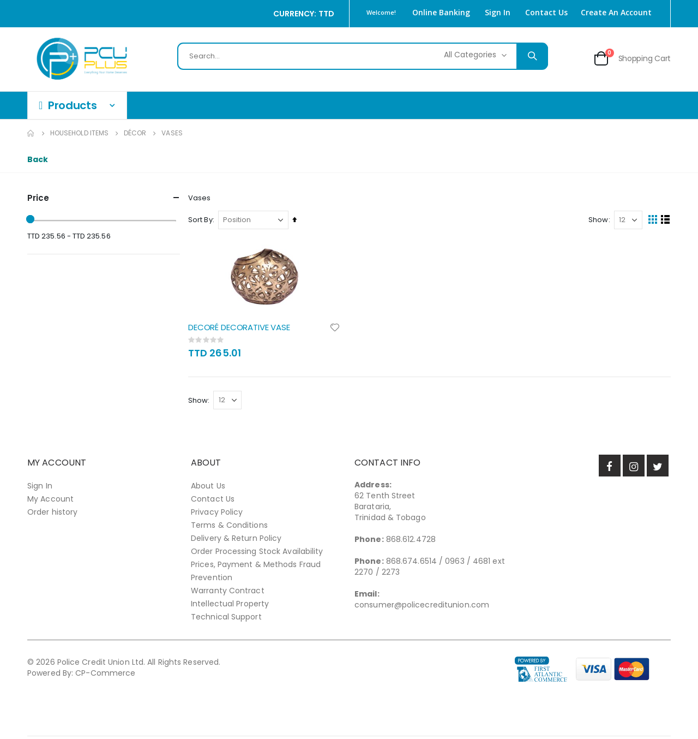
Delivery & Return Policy (236, 540)
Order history (52, 514)
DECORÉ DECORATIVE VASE (242, 329)
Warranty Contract (227, 593)
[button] (338, 329)
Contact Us (546, 12)
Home (31, 133)
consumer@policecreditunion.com (421, 607)
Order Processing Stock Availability (257, 554)
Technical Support (226, 619)
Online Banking (441, 12)
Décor (135, 133)
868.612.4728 (411, 542)
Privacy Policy (217, 514)
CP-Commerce (105, 675)
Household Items (79, 133)
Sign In (497, 12)
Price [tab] (103, 198)
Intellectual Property (230, 606)
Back (37, 159)
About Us (208, 488)
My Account (50, 501)
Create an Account (616, 12)
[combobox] (362, 56)
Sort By (203, 222)
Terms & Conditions (229, 527)
